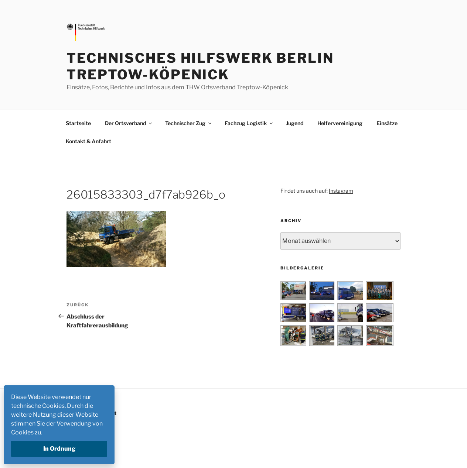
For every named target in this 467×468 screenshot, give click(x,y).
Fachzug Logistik (249, 123)
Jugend (294, 123)
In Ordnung (59, 448)
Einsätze (387, 123)
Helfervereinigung (339, 123)
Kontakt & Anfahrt (88, 141)
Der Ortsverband (129, 123)
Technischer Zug (188, 123)
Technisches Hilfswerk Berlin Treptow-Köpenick (200, 66)
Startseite (78, 123)
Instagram (341, 190)
